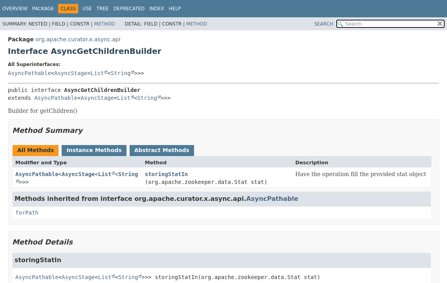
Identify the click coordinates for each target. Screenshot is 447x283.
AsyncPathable (29, 73)
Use (87, 8)
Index (156, 8)
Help (175, 8)
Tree (103, 8)
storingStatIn (166, 174)
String (121, 73)
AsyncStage (70, 73)
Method (104, 24)
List (97, 73)
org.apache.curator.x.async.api (77, 39)
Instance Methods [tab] (93, 150)
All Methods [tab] (35, 150)
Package (43, 8)
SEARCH (323, 24)
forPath (26, 212)
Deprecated (129, 8)
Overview (14, 8)
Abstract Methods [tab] (161, 150)
